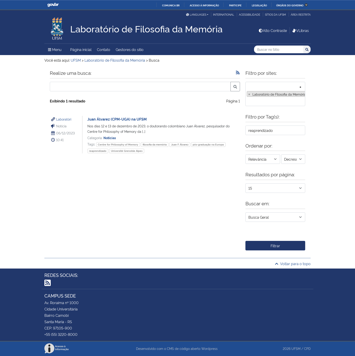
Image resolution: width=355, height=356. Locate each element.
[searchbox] (248, 101)
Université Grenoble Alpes (126, 151)
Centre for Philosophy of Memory (118, 144)
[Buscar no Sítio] (279, 49)
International (223, 14)
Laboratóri (63, 119)
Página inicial (80, 49)
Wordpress (209, 348)
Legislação (259, 5)
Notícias (109, 138)
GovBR (53, 5)
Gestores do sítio (130, 49)
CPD (307, 348)
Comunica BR (171, 5)
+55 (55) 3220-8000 (60, 334)
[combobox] (275, 94)
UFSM (295, 348)
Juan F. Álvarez (179, 144)
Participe (235, 5)
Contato (103, 49)
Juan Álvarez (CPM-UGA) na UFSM (117, 118)
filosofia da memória (155, 144)
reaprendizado (97, 151)
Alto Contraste (272, 30)
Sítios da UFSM (275, 14)
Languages (196, 14)
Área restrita (301, 14)
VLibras (300, 30)
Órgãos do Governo (289, 5)
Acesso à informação (204, 5)
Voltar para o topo (293, 263)
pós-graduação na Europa (208, 144)
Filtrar (275, 245)
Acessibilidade (249, 14)
